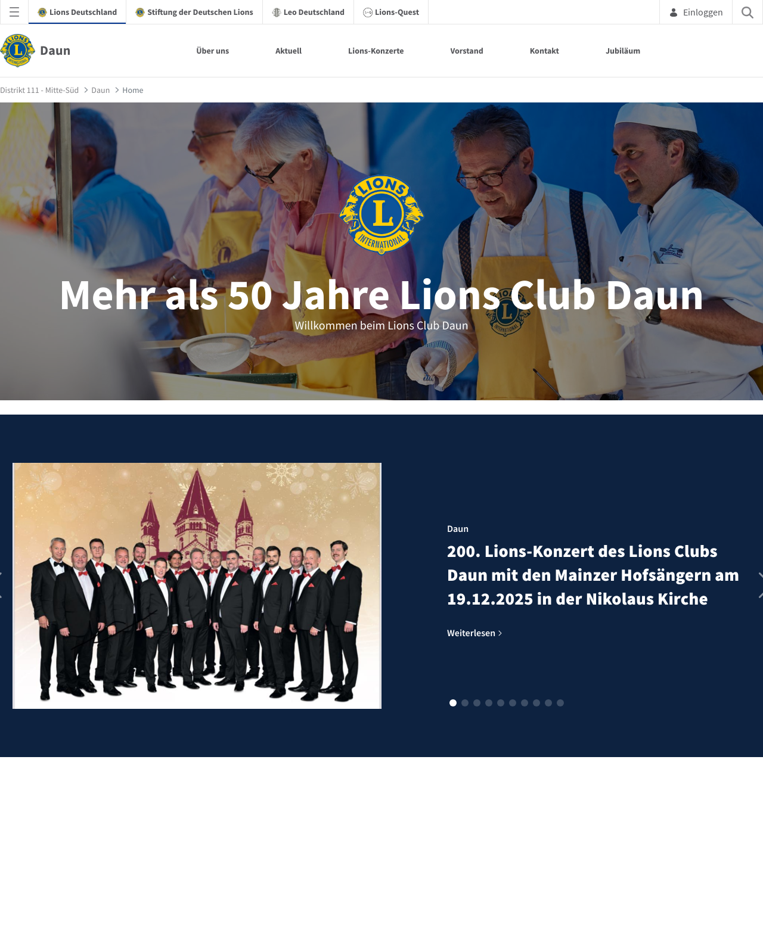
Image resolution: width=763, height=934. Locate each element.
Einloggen (696, 12)
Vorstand (467, 50)
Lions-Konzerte (376, 50)
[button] (453, 702)
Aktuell (288, 50)
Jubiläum (623, 50)
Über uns (212, 50)
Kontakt (544, 50)
